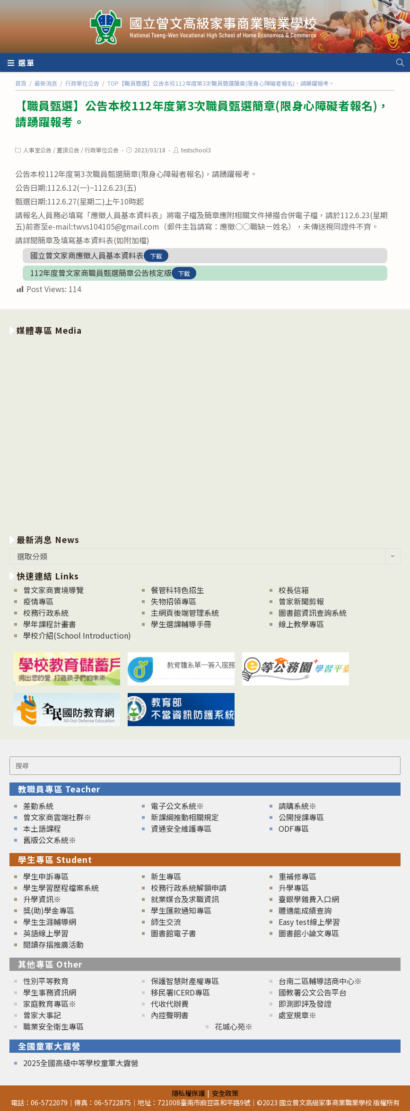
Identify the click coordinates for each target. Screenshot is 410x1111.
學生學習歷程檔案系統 (61, 887)
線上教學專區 (301, 624)
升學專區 (294, 887)
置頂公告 (68, 150)
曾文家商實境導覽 (53, 589)
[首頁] (20, 83)
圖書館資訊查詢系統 (313, 612)
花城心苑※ (234, 1026)
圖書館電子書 (173, 933)
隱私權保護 (188, 1093)
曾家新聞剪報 (301, 601)
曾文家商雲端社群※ (57, 817)
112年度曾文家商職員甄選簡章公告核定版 (101, 272)
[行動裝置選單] (21, 62)
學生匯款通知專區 (181, 910)
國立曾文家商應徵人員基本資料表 (87, 255)
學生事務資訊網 (49, 992)
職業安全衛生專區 (53, 1026)
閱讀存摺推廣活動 (53, 944)
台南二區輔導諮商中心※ (320, 981)
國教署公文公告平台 (313, 992)
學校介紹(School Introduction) (77, 635)
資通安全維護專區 (181, 828)
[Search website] (400, 62)
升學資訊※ (42, 899)
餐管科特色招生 (177, 589)
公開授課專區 (301, 817)
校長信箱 (294, 589)
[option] (205, 433)
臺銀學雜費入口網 (309, 899)
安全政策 (225, 1093)
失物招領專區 (173, 601)
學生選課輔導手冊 (181, 624)
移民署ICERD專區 (180, 992)
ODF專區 (294, 828)
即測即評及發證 (305, 1003)
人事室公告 (37, 150)
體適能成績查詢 (305, 910)
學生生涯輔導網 (49, 921)
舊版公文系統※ (49, 839)
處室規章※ (297, 1015)
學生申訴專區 (46, 876)
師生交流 (166, 921)
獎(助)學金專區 (48, 910)
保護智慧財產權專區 (185, 981)
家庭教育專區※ (49, 1003)
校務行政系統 (46, 612)
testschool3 (196, 150)
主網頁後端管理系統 (185, 612)
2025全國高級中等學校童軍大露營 (81, 1062)
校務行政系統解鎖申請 (189, 887)
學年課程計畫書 (49, 624)
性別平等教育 (46, 981)
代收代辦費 (170, 1003)
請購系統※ (297, 805)
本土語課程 (42, 828)
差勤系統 (38, 805)
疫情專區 (38, 601)
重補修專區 (297, 876)
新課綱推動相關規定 (185, 817)
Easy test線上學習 (309, 921)
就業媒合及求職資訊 (185, 899)
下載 (156, 255)
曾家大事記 (42, 1015)
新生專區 (166, 876)
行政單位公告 (102, 150)
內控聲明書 (170, 1015)
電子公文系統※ (177, 805)
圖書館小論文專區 (309, 933)
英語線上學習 (46, 933)
